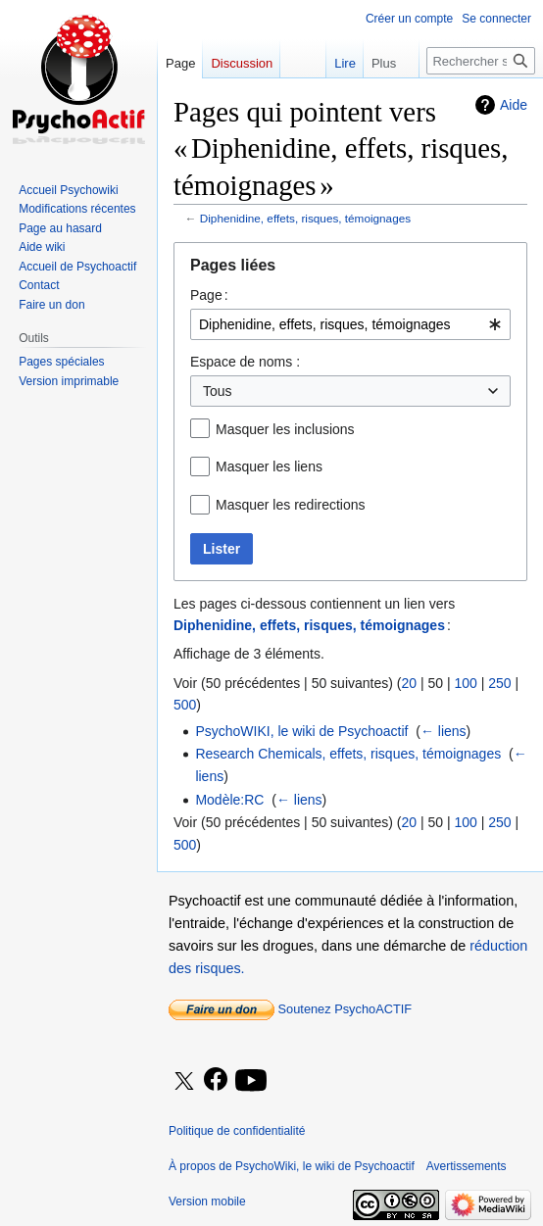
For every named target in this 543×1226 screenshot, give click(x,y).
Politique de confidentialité (237, 1131)
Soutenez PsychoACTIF (290, 1009)
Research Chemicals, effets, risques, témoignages (348, 753)
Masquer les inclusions (285, 429)
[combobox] (350, 324)
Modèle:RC (229, 800)
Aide (513, 105)
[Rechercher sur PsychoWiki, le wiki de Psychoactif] (480, 60)
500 (184, 704)
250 (499, 683)
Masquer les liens (269, 466)
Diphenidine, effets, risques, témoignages (305, 218)
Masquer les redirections (291, 505)
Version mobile (207, 1201)
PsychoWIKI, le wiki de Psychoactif (301, 731)
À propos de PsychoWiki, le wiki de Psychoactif (292, 1166)
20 (409, 683)
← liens (443, 731)
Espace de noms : (245, 361)
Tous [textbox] (217, 391)
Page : (209, 295)
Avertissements (466, 1166)
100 (465, 683)
